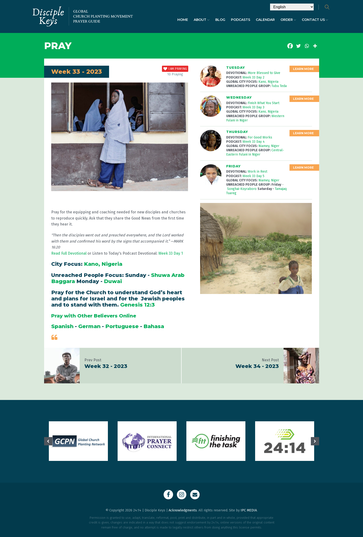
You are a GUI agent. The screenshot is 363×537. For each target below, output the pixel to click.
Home (182, 20)
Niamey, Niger (268, 146)
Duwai (113, 281)
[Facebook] (290, 46)
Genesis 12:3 (137, 305)
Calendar (265, 20)
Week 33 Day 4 (254, 142)
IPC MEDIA (249, 510)
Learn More (303, 69)
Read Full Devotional (69, 253)
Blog (220, 20)
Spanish (62, 326)
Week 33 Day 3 (253, 107)
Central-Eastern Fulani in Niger (255, 152)
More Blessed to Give (264, 73)
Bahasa (153, 326)
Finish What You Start (263, 103)
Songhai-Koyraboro (242, 189)
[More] (315, 46)
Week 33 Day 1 (170, 253)
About (202, 20)
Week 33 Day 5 (253, 176)
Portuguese (122, 326)
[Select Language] (292, 7)
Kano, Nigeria (103, 264)
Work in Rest (257, 172)
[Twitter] (298, 46)
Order (288, 20)
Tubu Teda (279, 86)
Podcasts (240, 20)
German (89, 326)
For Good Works (260, 137)
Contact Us (315, 20)
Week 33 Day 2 (253, 77)
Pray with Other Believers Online (93, 316)
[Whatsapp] (306, 46)
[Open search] (327, 7)
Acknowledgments (183, 510)
